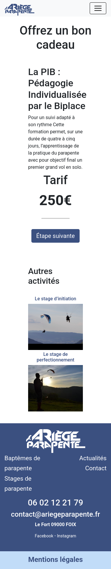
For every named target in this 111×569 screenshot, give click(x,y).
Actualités (93, 458)
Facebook (44, 536)
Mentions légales (55, 559)
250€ (55, 200)
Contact (96, 468)
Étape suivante (55, 235)
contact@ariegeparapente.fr (55, 514)
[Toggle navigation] (98, 8)
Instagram (66, 536)
